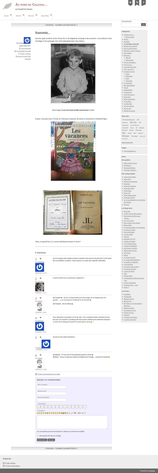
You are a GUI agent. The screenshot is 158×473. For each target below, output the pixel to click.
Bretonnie (139, 130)
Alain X (126, 287)
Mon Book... (128, 165)
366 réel (128, 58)
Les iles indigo (128, 234)
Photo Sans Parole (129, 99)
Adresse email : (42, 391)
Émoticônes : (41, 410)
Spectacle (142, 136)
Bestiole (124, 130)
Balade (142, 128)
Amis (132, 128)
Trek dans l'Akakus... (130, 170)
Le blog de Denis (129, 271)
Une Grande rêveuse (130, 244)
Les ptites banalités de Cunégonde (134, 227)
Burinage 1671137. (130, 239)
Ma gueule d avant (21, 56)
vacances (125, 138)
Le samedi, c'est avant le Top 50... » (66, 25)
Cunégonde (40, 262)
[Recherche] (131, 24)
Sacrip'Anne (127, 191)
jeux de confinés (129, 106)
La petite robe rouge (130, 319)
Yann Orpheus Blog (130, 195)
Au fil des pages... (129, 94)
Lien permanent (26, 48)
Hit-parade (127, 97)
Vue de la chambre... (130, 62)
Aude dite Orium (129, 188)
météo (130, 133)
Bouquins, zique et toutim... (132, 51)
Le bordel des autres (130, 67)
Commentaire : (42, 404)
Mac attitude (128, 53)
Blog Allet (127, 211)
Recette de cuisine (129, 111)
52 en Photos (134, 125)
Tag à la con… (128, 65)
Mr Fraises (127, 253)
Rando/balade (128, 90)
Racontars (127, 184)
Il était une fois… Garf (131, 285)
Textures (126, 237)
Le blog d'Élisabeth (130, 283)
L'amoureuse (128, 92)
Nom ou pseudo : (43, 384)
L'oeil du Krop (128, 264)
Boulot (131, 130)
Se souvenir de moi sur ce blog (50, 436)
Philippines (129, 76)
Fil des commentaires (12, 466)
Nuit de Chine (128, 276)
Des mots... (127, 55)
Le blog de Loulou (129, 230)
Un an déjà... (128, 101)
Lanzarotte (129, 81)
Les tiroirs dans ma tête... (131, 267)
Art (137, 128)
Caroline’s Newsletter (130, 317)
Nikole (39, 348)
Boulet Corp (127, 301)
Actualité (126, 41)
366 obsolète (129, 60)
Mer (124, 133)
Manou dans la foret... (130, 251)
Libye (127, 78)
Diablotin (40, 321)
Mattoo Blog (128, 225)
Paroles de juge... (129, 313)
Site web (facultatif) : (44, 397)
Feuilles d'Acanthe (129, 241)
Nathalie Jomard (129, 308)
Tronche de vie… (129, 35)
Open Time (127, 179)
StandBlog (127, 294)
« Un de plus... (49, 25)
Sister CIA (127, 193)
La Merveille (128, 104)
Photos (126, 39)
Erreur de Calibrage (130, 186)
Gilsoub (39, 301)
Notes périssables (129, 232)
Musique (125, 136)
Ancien (22, 54)
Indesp (126, 255)
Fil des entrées (10, 463)
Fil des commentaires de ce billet (49, 374)
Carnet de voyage (129, 71)
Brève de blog (130, 37)
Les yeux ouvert (129, 220)
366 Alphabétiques (128, 120)
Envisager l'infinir (129, 198)
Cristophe (40, 281)
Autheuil (126, 315)
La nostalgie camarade (24, 51)
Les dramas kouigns (130, 269)
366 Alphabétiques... (130, 151)
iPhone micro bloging (130, 46)
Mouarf (140, 133)
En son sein (127, 108)
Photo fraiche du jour (130, 163)
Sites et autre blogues (130, 48)
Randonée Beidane (129, 168)
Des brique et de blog (130, 248)
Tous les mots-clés (127, 142)
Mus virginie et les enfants (132, 223)
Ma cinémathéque (129, 85)
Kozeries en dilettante (130, 181)
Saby (125, 273)
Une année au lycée (130, 310)
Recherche (127, 21)
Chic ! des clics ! (129, 69)
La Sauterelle (128, 83)
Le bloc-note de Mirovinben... (133, 214)
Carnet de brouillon (130, 177)
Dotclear (126, 205)
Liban (127, 74)
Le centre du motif (129, 257)
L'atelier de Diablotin (130, 246)
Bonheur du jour (129, 299)
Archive (27, 54)
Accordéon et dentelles (131, 262)
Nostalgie (28, 59)
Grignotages (127, 296)
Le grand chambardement (132, 260)
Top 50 (126, 88)
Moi (29, 56)
